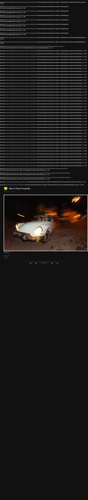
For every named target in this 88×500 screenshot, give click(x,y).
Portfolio (8, 191)
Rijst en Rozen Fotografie (19, 188)
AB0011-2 (13, 191)
